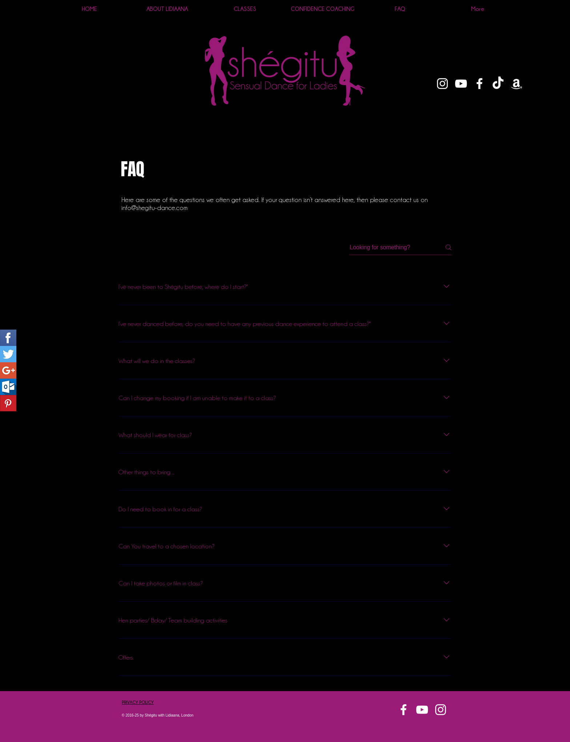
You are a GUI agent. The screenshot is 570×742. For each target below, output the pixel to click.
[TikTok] (498, 83)
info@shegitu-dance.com (154, 207)
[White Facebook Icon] (479, 83)
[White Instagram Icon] (442, 83)
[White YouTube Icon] (461, 83)
